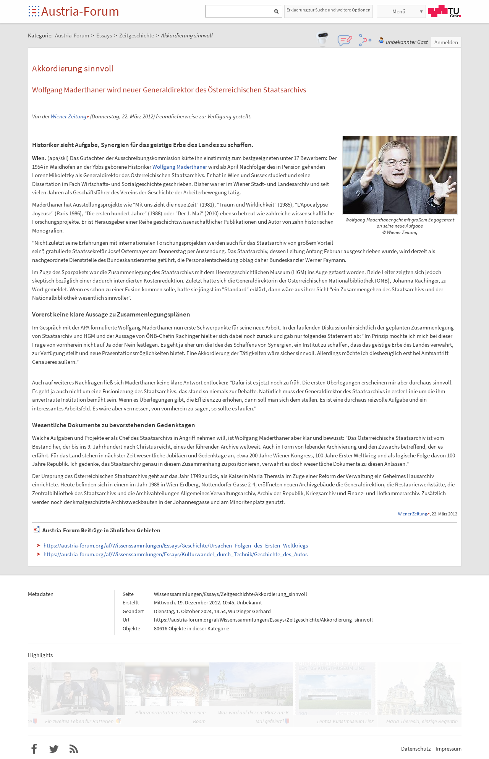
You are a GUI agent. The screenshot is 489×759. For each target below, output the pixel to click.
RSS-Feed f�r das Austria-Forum (74, 749)
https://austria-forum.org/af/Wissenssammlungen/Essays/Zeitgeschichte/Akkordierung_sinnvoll (263, 619)
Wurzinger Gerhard (249, 611)
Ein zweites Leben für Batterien (79, 721)
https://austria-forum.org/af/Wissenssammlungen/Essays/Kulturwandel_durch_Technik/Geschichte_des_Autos (176, 554)
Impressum (448, 748)
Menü (398, 11)
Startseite (34, 11)
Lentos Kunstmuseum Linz (345, 721)
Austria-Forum (80, 11)
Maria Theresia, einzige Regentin (422, 721)
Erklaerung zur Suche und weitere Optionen (329, 10)
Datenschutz (416, 748)
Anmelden (446, 42)
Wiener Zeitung (68, 116)
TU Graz (444, 11)
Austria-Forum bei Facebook (34, 749)
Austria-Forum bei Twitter (54, 749)
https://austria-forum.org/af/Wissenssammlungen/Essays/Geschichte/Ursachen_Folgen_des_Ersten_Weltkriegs (176, 545)
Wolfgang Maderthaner (179, 166)
